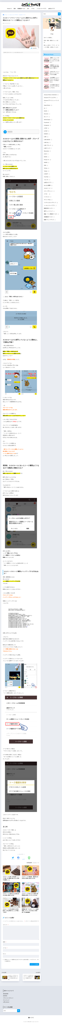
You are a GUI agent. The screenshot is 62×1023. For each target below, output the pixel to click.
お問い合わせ (6, 1002)
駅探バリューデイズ (50, 220)
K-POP (46, 131)
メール (5, 947)
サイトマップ (6, 999)
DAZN (46, 111)
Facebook (47, 122)
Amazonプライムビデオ (51, 97)
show (9, 131)
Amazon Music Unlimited (51, 95)
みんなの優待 (48, 185)
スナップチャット (49, 191)
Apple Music (48, 105)
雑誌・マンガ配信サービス (51, 214)
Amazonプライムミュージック (51, 101)
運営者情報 (5, 993)
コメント (6, 924)
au (45, 108)
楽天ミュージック (49, 211)
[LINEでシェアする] (29, 858)
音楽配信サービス (21, 8)
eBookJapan (48, 119)
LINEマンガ (48, 148)
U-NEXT (47, 174)
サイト (4, 953)
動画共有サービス (49, 208)
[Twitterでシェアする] (12, 858)
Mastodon (47, 151)
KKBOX (47, 134)
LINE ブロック (48, 145)
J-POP (46, 128)
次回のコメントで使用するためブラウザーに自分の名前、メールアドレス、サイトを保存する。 (21, 960)
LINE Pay (47, 142)
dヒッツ (47, 117)
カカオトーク (36, 862)
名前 (4, 942)
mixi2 (46, 154)
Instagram (47, 125)
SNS (28, 8)
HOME (31, 1017)
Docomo (47, 114)
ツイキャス (47, 197)
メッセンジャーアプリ (41, 8)
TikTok (46, 168)
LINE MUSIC (48, 139)
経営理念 (5, 995)
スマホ (33, 8)
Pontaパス (9, 8)
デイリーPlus (48, 200)
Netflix (46, 157)
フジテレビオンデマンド (51, 202)
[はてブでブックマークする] (23, 858)
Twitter (46, 171)
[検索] (59, 13)
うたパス (47, 180)
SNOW (46, 162)
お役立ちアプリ (51, 8)
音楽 (15, 8)
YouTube (47, 177)
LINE (46, 137)
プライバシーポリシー (8, 997)
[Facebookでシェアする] (18, 858)
